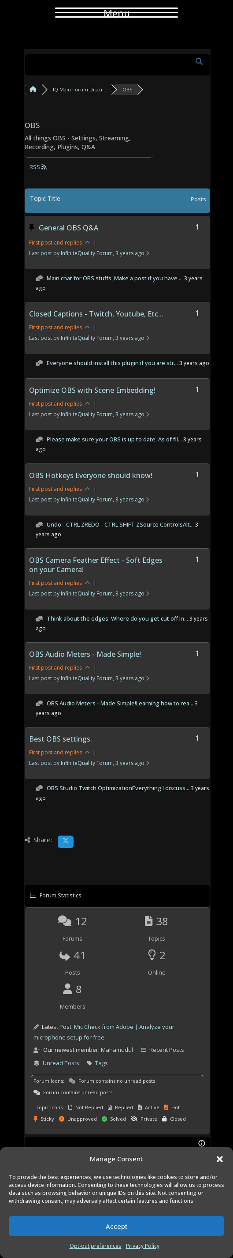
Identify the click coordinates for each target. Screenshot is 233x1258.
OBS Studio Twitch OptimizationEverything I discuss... (118, 788)
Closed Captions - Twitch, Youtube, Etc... (96, 314)
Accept (117, 1226)
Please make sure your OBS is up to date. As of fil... (114, 439)
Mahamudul (117, 1050)
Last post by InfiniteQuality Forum (89, 253)
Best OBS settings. (60, 739)
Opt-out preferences (96, 1246)
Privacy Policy (142, 1246)
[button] (219, 1159)
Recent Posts (166, 1050)
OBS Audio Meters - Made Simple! (85, 654)
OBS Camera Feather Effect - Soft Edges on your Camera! (96, 564)
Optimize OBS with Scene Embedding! (92, 390)
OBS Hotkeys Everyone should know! (90, 475)
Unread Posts (61, 1063)
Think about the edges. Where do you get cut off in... (117, 618)
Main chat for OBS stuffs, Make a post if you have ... (115, 278)
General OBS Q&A (68, 228)
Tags (101, 1063)
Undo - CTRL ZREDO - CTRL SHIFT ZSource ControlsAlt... (120, 524)
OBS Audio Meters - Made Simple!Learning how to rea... (120, 703)
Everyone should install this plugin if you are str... (112, 363)
